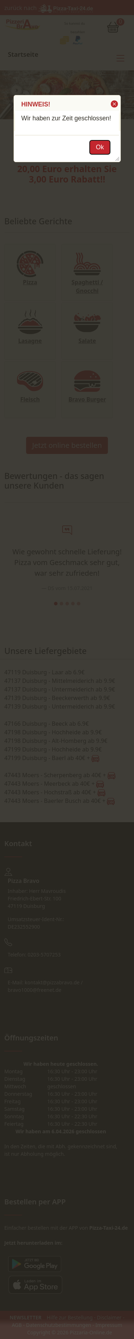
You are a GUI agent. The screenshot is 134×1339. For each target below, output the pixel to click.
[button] (113, 104)
